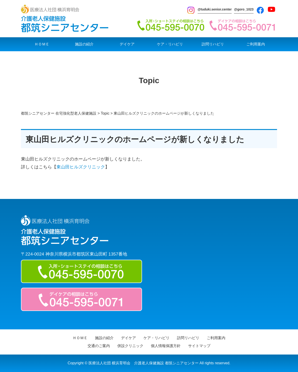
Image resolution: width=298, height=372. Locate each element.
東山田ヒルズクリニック (80, 166)
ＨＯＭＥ (41, 44)
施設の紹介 (84, 44)
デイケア (127, 44)
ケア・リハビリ (170, 44)
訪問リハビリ (213, 44)
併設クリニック (130, 346)
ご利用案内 (255, 44)
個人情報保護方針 (166, 346)
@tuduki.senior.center (215, 9)
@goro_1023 (244, 9)
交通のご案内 (99, 346)
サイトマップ (199, 346)
